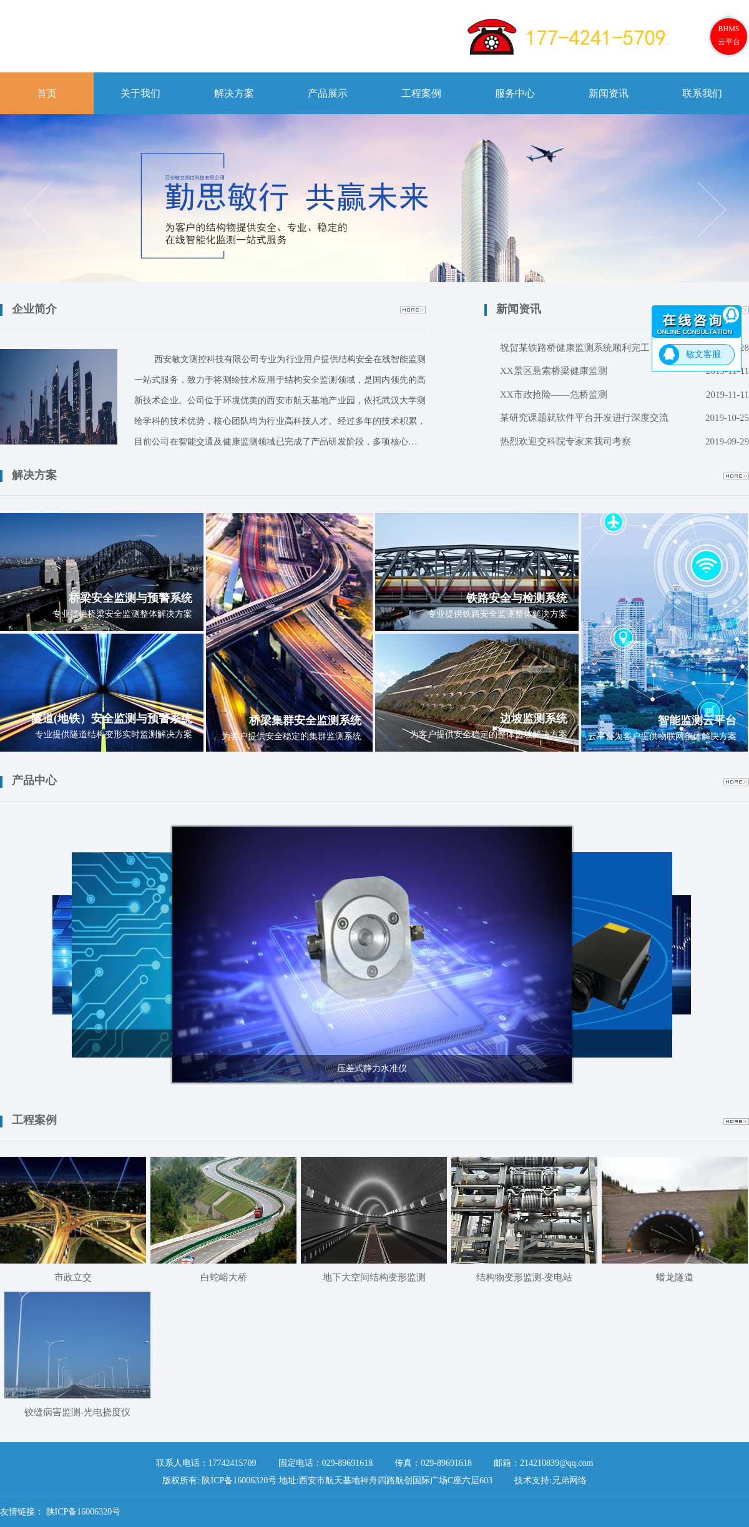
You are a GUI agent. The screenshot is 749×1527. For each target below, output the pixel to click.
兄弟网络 (569, 1480)
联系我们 (702, 93)
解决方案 (234, 93)
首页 (47, 93)
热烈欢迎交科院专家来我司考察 (624, 442)
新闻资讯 (609, 93)
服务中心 (515, 93)
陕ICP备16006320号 (83, 1511)
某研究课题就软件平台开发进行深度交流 (624, 418)
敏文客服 (703, 354)
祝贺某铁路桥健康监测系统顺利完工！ (624, 348)
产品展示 (328, 93)
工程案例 (421, 93)
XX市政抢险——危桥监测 (624, 395)
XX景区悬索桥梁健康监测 (624, 371)
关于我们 (140, 93)
